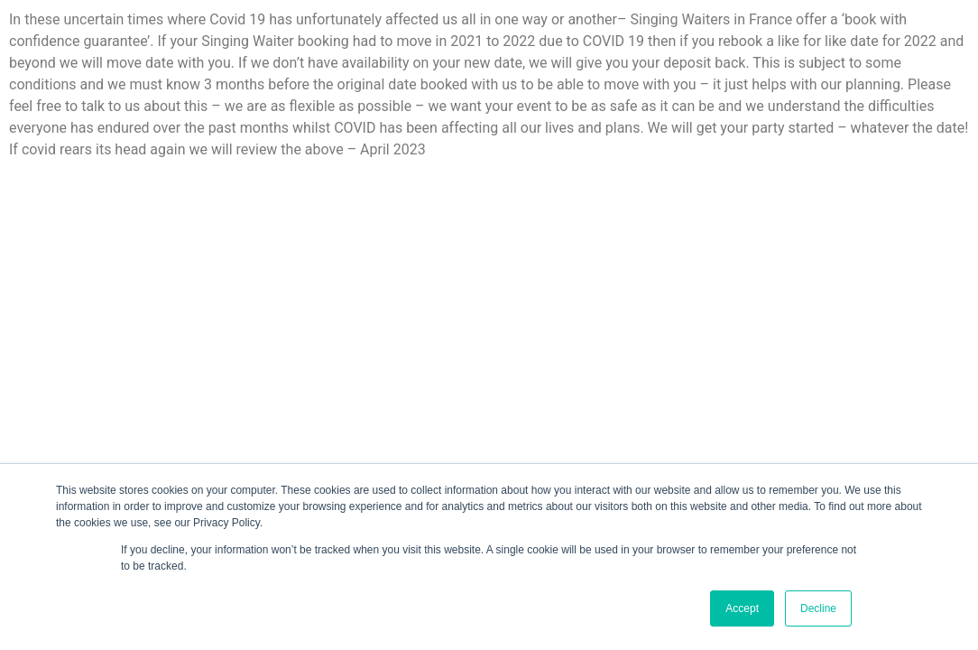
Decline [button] (818, 608)
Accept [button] (742, 608)
